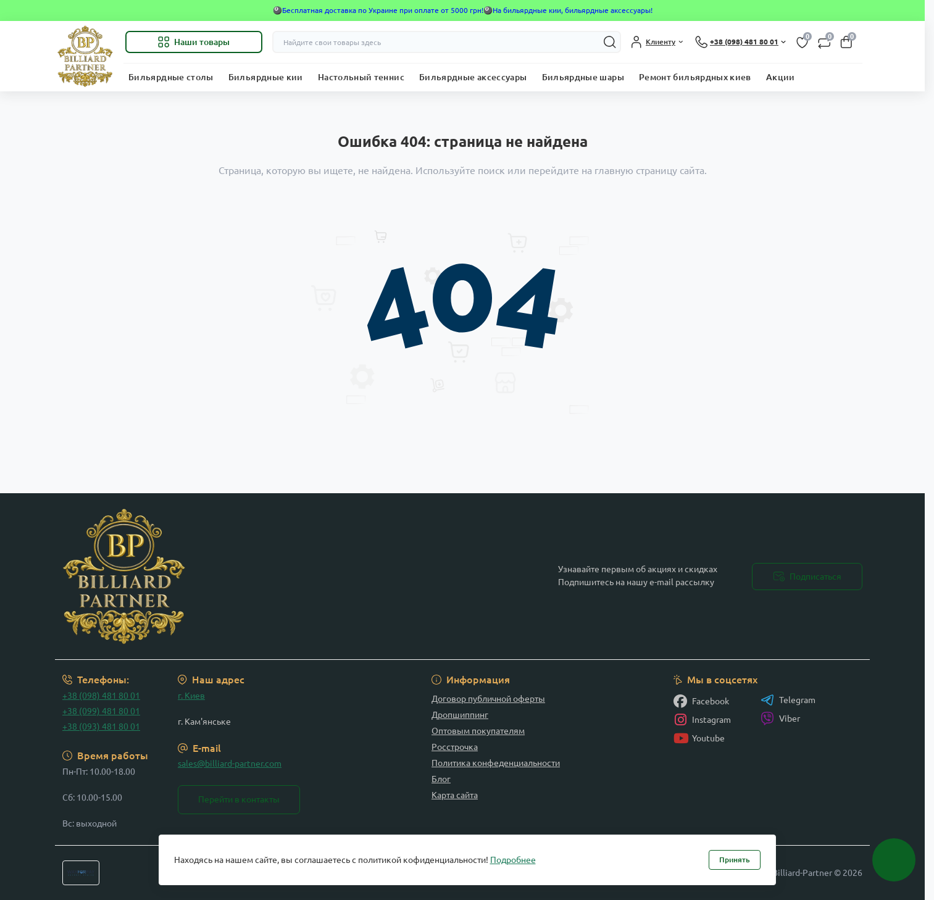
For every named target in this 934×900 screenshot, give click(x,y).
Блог (441, 779)
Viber (780, 718)
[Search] (610, 42)
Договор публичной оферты (488, 699)
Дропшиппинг (460, 715)
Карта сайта (455, 795)
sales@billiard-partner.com (229, 764)
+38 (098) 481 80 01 (101, 696)
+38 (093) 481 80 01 (101, 726)
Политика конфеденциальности (496, 763)
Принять (734, 860)
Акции (780, 77)
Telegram (788, 700)
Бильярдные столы (171, 77)
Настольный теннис (361, 77)
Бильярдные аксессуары (473, 77)
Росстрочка (455, 747)
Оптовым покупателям (478, 731)
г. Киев (191, 696)
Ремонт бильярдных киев (695, 77)
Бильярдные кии (265, 77)
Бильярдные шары (583, 77)
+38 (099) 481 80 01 (101, 711)
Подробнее (513, 860)
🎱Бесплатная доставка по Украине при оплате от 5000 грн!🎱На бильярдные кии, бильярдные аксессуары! (463, 10)
